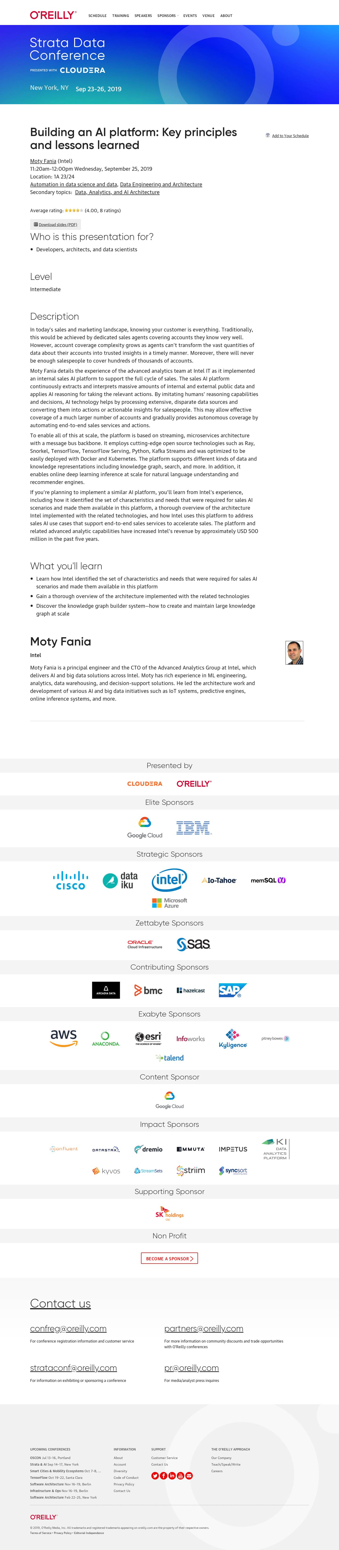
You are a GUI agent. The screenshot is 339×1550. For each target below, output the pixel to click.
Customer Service (164, 1457)
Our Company (221, 1457)
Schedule (98, 15)
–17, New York (54, 1464)
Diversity (120, 1470)
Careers (216, 1470)
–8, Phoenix (70, 1470)
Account (120, 1464)
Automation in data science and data (73, 183)
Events (190, 15)
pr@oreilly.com (191, 1368)
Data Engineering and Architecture (161, 183)
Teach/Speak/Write (226, 1464)
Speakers (143, 15)
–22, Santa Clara (56, 1477)
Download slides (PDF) (58, 224)
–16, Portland (50, 1457)
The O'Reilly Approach (230, 1449)
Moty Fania (43, 160)
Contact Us (122, 1490)
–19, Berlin (60, 1483)
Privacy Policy (124, 1483)
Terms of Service (40, 1533)
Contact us (60, 1304)
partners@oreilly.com (203, 1329)
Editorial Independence (89, 1533)
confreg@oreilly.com (68, 1329)
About (226, 15)
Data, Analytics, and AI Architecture (117, 191)
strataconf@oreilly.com (73, 1368)
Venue (208, 15)
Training (120, 15)
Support (158, 1449)
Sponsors (166, 15)
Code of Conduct (126, 1477)
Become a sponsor (167, 1258)
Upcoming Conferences (50, 1449)
